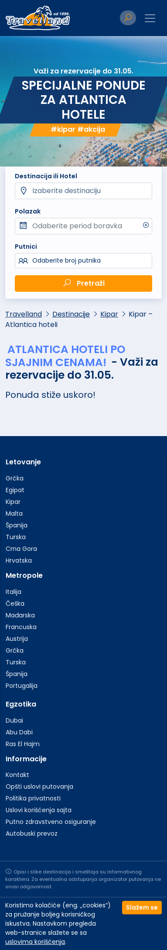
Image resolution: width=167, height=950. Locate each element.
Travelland (23, 314)
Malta (14, 513)
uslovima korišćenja (35, 941)
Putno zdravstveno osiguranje (51, 821)
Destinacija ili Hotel (46, 176)
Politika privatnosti (33, 798)
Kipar (109, 314)
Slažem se (142, 907)
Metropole (24, 575)
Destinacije (71, 314)
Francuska (21, 627)
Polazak (28, 211)
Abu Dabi (19, 732)
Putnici (26, 246)
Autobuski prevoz (32, 833)
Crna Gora (21, 548)
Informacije (26, 759)
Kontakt (17, 774)
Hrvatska (19, 560)
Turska (16, 537)
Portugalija (21, 685)
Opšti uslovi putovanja (39, 786)
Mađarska (20, 615)
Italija (13, 591)
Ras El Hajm (23, 744)
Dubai (14, 720)
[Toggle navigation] (150, 18)
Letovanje (23, 462)
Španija (16, 525)
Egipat (15, 490)
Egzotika (21, 704)
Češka (15, 603)
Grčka (15, 478)
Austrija (17, 638)
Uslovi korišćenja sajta (39, 810)
